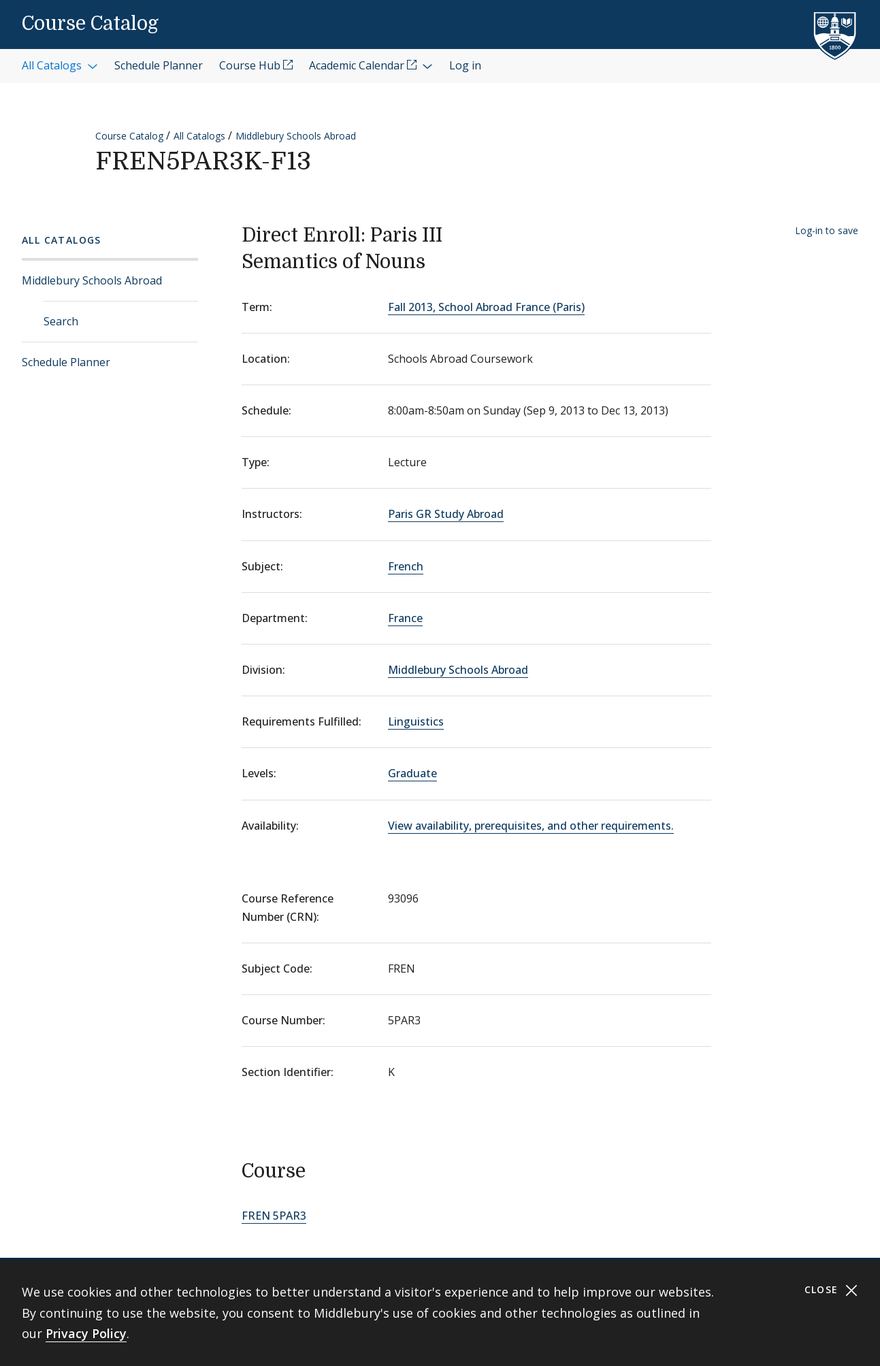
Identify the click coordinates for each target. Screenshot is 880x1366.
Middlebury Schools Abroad (295, 135)
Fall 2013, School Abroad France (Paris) (486, 306)
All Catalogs (199, 135)
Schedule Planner (66, 362)
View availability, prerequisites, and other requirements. (531, 825)
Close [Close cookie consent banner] (831, 1290)
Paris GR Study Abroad (446, 513)
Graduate (412, 773)
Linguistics (416, 721)
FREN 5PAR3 (274, 1215)
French (405, 566)
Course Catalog (90, 24)
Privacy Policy (86, 1333)
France (405, 618)
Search (61, 321)
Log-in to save (826, 230)
